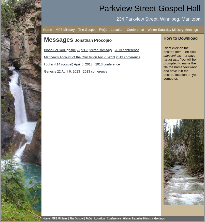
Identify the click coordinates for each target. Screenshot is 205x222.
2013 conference (127, 50)
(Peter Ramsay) (100, 50)
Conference (135, 30)
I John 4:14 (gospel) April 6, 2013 (68, 64)
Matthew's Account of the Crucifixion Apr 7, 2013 (79, 57)
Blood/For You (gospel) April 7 (66, 50)
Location (117, 30)
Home (47, 30)
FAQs (103, 30)
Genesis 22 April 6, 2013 (62, 71)
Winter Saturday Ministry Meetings (173, 30)
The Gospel (86, 30)
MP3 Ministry (65, 30)
